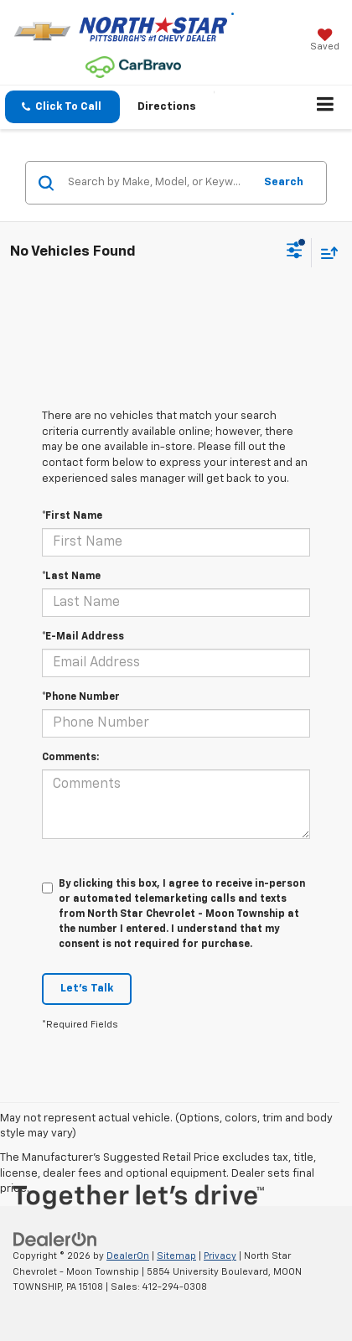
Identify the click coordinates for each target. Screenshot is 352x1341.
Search (283, 182)
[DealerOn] (55, 1239)
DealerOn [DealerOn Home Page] (127, 1256)
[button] (62, 107)
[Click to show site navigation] (325, 107)
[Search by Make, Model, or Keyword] (158, 183)
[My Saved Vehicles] (324, 41)
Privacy (220, 1256)
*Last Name (71, 577)
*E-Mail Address (83, 637)
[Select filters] (294, 252)
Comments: (70, 758)
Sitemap (176, 1256)
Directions (166, 106)
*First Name (72, 516)
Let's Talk (86, 988)
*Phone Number (81, 697)
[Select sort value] (325, 252)
